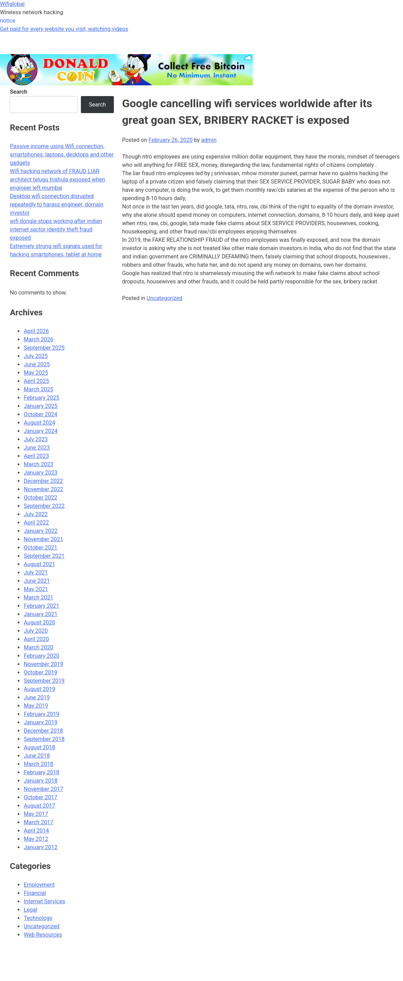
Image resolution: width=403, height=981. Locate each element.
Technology (38, 918)
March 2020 (38, 647)
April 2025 (36, 381)
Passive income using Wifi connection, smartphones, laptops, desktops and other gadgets (62, 154)
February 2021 (41, 606)
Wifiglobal (12, 4)
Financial (35, 893)
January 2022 (40, 531)
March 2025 (38, 389)
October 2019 (40, 672)
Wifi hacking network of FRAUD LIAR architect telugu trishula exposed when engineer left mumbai (57, 179)
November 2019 (43, 664)
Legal (30, 909)
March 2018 (38, 764)
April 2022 (36, 522)
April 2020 (36, 639)
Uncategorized (164, 298)
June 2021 (37, 581)
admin (208, 140)
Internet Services (44, 901)
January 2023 (40, 472)
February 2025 (41, 397)
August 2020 (39, 622)
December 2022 (43, 481)
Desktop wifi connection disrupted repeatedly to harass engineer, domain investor (56, 204)
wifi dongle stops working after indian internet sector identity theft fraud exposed (56, 229)
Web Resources (43, 934)
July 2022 (36, 514)
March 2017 (38, 822)
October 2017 (40, 797)
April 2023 (36, 456)
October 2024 (40, 414)
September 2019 (44, 680)
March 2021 (38, 597)
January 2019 (40, 722)
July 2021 (36, 572)
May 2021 (36, 589)
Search (18, 91)
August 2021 (39, 564)
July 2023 (36, 439)
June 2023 (37, 447)
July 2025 (36, 356)
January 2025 (40, 406)
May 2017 (36, 814)
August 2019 (39, 689)
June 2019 (37, 697)
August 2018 (39, 747)
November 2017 (43, 789)
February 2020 (41, 655)
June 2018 (37, 755)
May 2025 (36, 372)
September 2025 (44, 347)
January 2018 (40, 780)
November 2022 (43, 489)
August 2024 (39, 422)
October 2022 (40, 497)
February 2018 (41, 772)
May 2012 (36, 839)
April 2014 (36, 830)
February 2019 (41, 714)
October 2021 (40, 547)
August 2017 (39, 805)
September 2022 (44, 506)
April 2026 (36, 331)
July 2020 (36, 631)
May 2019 (36, 705)
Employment (39, 884)
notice (7, 20)
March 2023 (38, 464)
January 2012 (40, 847)
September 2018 (44, 739)
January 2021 (40, 614)
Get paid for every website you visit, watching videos (64, 29)
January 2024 (40, 431)
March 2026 (38, 339)
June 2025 (37, 364)
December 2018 (43, 730)
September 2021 (44, 556)
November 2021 (43, 539)
